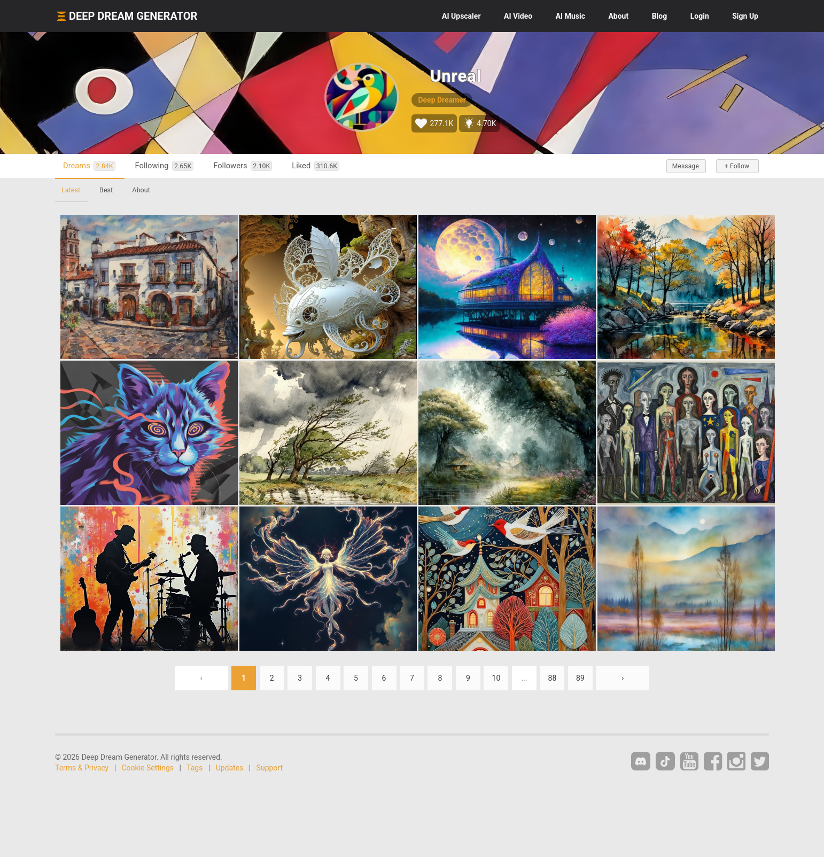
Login (699, 16)
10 (496, 678)
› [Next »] (622, 678)
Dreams (89, 166)
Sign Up (745, 16)
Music (570, 16)
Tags (194, 767)
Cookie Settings (148, 767)
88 (552, 678)
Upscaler (461, 16)
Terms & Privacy (81, 767)
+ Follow (737, 166)
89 (580, 678)
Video (518, 16)
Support (269, 767)
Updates (230, 767)
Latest (70, 190)
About (618, 16)
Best (106, 190)
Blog (659, 16)
